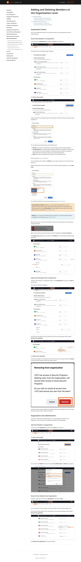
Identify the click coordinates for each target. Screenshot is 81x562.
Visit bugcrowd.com (44, 554)
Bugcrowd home (70, 2)
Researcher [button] (17, 2)
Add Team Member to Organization (41, 23)
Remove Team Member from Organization (43, 24)
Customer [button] (12, 2)
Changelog (62, 2)
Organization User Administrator (39, 21)
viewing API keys (51, 217)
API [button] (20, 2)
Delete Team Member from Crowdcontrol (43, 19)
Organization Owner (37, 16)
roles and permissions (43, 158)
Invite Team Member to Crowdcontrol (42, 18)
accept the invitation (61, 201)
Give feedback (36, 554)
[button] (59, 2)
